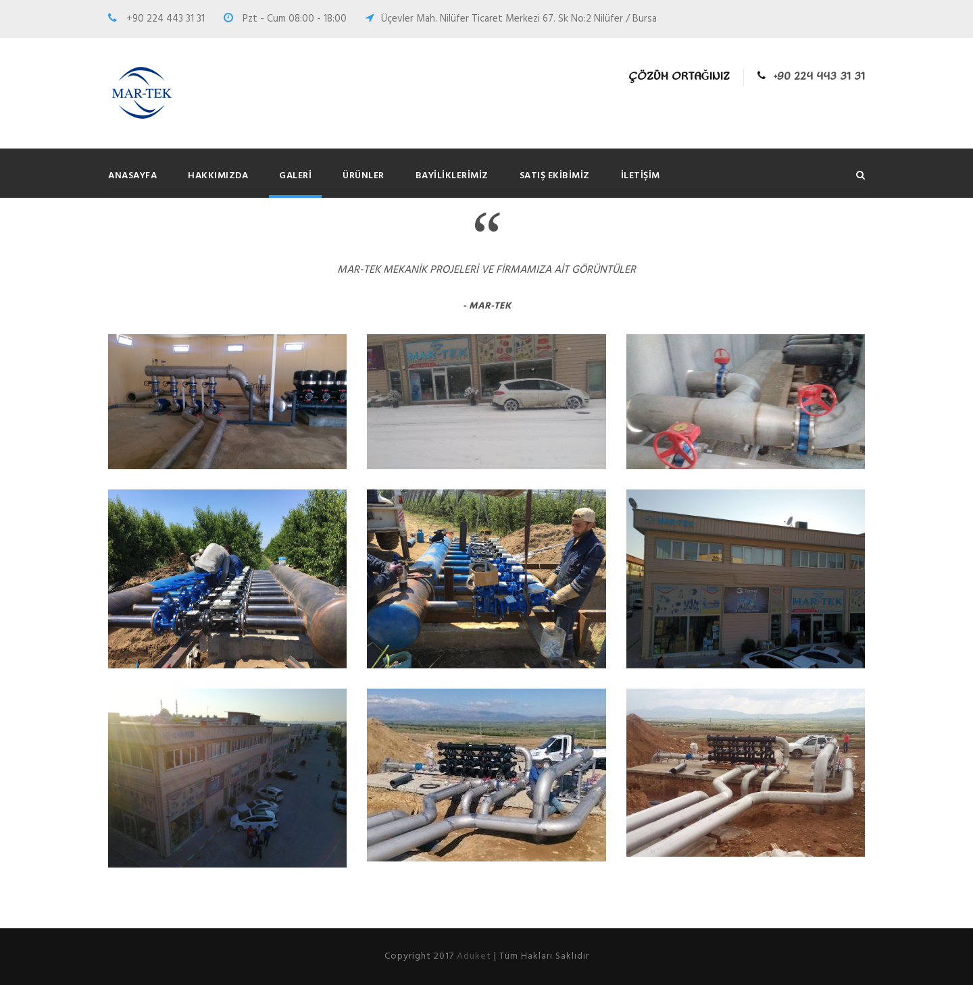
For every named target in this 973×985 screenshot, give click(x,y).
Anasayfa (132, 176)
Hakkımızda (218, 176)
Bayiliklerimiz (452, 176)
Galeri (295, 176)
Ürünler (363, 176)
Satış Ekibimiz (555, 176)
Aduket (474, 956)
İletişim (640, 176)
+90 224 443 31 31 (819, 76)
